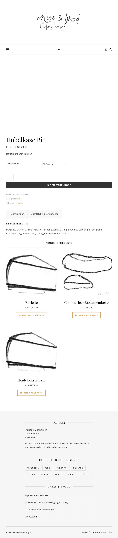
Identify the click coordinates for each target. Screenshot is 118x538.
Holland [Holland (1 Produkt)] (78, 468)
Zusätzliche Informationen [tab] (44, 213)
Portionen (13, 163)
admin (85, 532)
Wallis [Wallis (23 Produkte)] (72, 474)
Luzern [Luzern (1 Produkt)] (31, 474)
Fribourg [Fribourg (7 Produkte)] (62, 468)
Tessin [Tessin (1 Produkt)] (45, 474)
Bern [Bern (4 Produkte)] (47, 468)
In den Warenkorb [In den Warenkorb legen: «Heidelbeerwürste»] (31, 393)
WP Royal (26, 532)
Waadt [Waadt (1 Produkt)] (58, 474)
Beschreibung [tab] (17, 213)
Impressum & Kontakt (36, 495)
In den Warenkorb (59, 185)
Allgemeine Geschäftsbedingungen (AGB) (46, 502)
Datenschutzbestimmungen (39, 509)
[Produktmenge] (10, 177)
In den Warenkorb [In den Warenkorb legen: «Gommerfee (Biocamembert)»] (86, 315)
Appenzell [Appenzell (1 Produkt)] (33, 468)
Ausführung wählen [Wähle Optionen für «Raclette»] (31, 315)
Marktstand (31, 516)
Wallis (20, 203)
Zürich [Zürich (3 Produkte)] (85, 474)
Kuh (18, 198)
